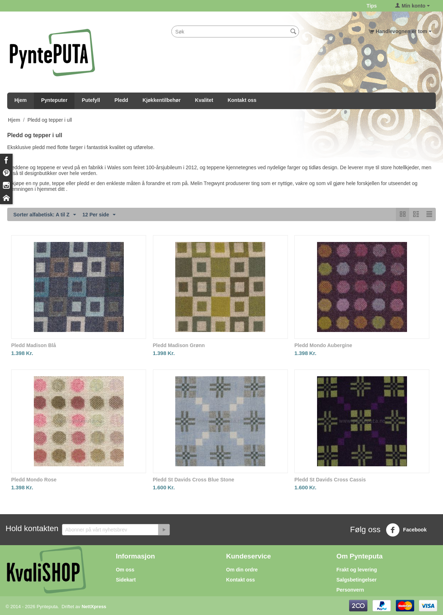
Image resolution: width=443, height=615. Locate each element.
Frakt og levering (356, 570)
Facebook (406, 530)
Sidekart (126, 580)
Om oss (125, 570)
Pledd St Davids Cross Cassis (330, 479)
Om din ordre (242, 570)
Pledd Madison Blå (33, 345)
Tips (372, 6)
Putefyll (91, 100)
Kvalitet (204, 100)
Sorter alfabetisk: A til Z (44, 215)
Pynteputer (54, 100)
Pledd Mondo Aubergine (323, 345)
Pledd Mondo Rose (33, 479)
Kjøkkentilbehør (162, 100)
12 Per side (99, 215)
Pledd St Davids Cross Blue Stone (193, 479)
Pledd (121, 100)
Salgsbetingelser (356, 580)
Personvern (350, 590)
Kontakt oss (241, 100)
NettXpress (94, 606)
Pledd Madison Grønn (179, 345)
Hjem (20, 100)
